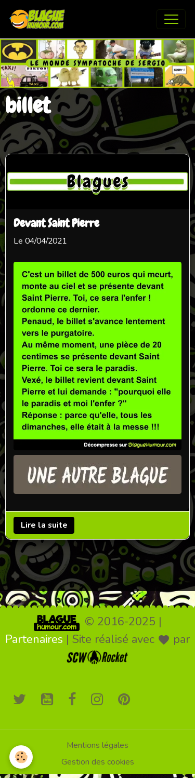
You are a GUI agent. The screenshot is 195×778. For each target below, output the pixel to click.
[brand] (39, 19)
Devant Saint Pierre (56, 224)
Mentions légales (97, 745)
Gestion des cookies (97, 762)
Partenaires (34, 639)
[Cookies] (21, 757)
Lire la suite (44, 525)
